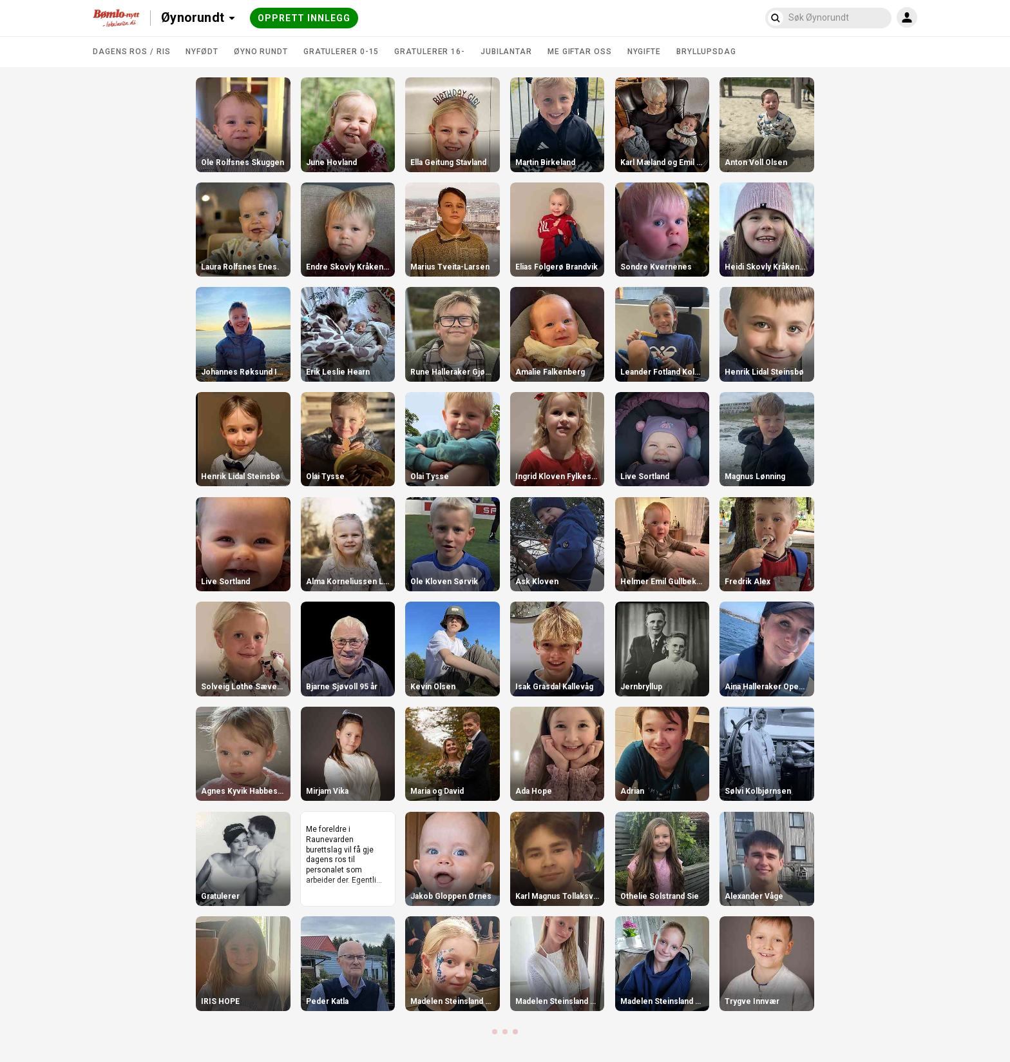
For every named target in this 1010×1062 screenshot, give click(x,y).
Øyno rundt (261, 51)
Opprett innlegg (304, 18)
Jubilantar (506, 51)
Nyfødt (202, 51)
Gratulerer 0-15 (341, 51)
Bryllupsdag (706, 51)
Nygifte (644, 51)
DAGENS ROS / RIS (131, 51)
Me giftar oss (580, 51)
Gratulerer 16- (429, 51)
